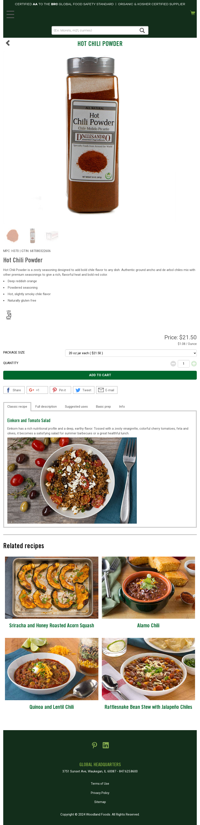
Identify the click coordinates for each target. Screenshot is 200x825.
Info (122, 407)
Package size (14, 352)
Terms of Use (100, 783)
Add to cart (100, 375)
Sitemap (100, 802)
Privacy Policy (100, 793)
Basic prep (103, 407)
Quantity (10, 363)
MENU (9, 13)
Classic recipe (17, 407)
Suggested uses (76, 407)
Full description (46, 407)
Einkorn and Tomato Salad (28, 421)
